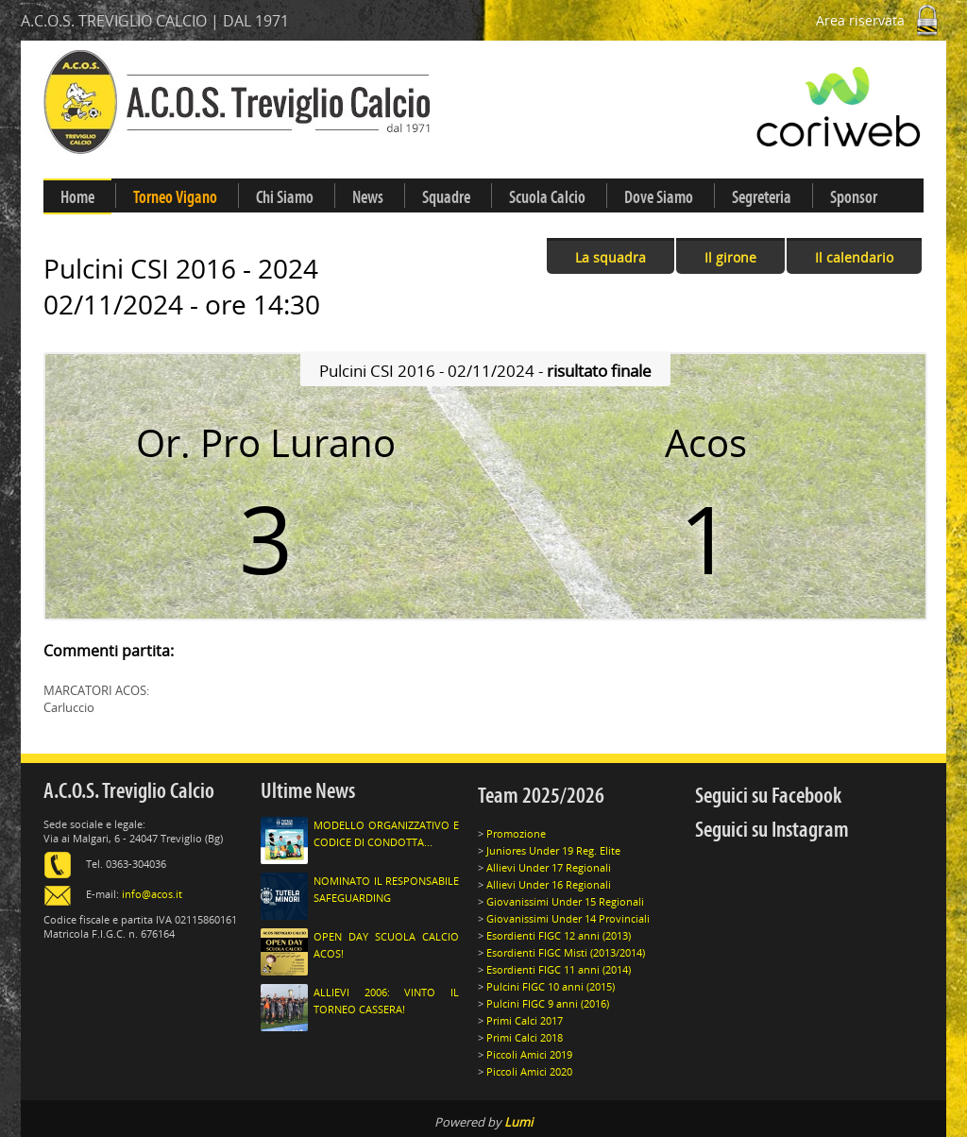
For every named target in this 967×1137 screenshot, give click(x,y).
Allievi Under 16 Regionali (548, 884)
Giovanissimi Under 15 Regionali (565, 901)
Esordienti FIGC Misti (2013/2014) (565, 952)
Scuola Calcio (547, 197)
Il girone (730, 257)
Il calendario (854, 257)
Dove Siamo (658, 197)
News (367, 197)
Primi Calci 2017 (524, 1020)
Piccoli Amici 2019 (529, 1054)
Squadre (446, 197)
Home (77, 197)
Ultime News (308, 791)
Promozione (516, 833)
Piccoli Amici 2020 (529, 1071)
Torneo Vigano (175, 197)
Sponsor (853, 197)
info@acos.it (152, 894)
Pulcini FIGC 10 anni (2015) (550, 986)
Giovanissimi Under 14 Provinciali (568, 918)
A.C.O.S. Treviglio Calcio (128, 791)
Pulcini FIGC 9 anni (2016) (547, 1003)
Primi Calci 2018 (524, 1037)
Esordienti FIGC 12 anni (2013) (558, 935)
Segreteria (761, 197)
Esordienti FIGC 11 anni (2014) (558, 969)
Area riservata (881, 20)
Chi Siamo (285, 197)
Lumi (518, 1121)
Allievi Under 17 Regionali (548, 867)
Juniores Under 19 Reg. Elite (553, 850)
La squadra (610, 257)
